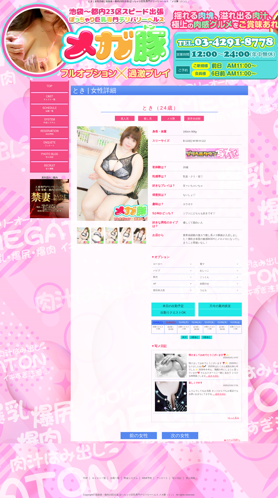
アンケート (162, 478)
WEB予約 (147, 478)
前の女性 (138, 435)
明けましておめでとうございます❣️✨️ (209, 355)
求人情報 (190, 478)
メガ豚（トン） (167, 494)
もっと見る (233, 418)
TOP (49, 86)
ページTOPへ (233, 439)
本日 (184, 337)
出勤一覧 (114, 478)
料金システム (131, 478)
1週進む (195, 337)
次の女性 (180, 435)
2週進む (207, 337)
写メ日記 (176, 478)
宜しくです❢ (195, 382)
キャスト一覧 (99, 478)
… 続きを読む (212, 376)
